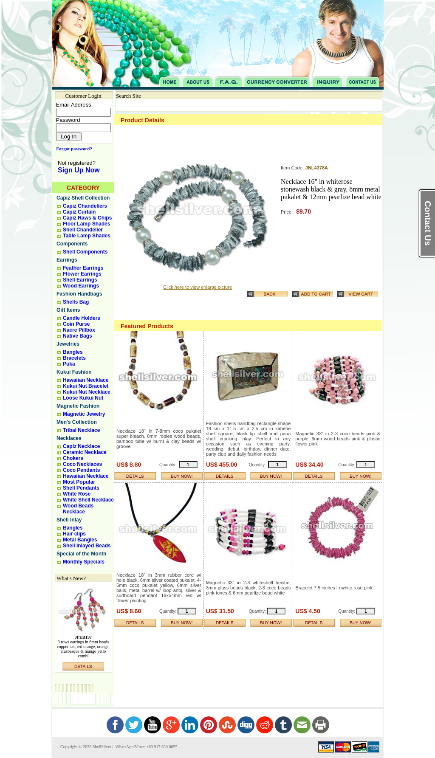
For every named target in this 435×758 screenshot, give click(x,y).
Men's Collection (76, 422)
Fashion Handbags (79, 294)
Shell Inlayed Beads (87, 546)
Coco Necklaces (82, 464)
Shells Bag (76, 302)
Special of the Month (81, 554)
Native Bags (77, 336)
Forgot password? (72, 148)
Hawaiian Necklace (85, 380)
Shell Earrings (80, 280)
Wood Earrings (81, 286)
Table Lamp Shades (86, 236)
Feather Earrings (83, 268)
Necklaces (69, 438)
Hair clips (74, 534)
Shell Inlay (69, 520)
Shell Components (85, 252)
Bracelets (74, 358)
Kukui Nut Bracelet (85, 386)
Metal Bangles (80, 540)
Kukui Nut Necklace (86, 392)
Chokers (73, 458)
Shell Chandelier (83, 230)
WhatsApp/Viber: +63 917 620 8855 (145, 746)
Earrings (66, 260)
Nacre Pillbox (79, 330)
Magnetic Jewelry (84, 414)
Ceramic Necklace (85, 452)
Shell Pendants (81, 488)
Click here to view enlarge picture (197, 287)
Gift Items (68, 310)
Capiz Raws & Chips (87, 218)
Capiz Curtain (79, 212)
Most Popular (79, 482)
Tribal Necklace (81, 430)
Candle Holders (81, 318)
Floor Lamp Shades (86, 224)
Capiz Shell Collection (83, 198)
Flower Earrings (82, 274)
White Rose (76, 494)
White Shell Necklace (88, 500)
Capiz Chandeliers (85, 206)
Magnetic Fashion (77, 406)
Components (72, 244)
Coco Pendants (81, 470)
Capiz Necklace (81, 446)
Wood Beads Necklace (78, 509)
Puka (69, 364)
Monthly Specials (84, 562)
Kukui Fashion (74, 372)
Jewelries (67, 344)
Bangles (73, 352)
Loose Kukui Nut (83, 398)
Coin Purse (76, 324)
